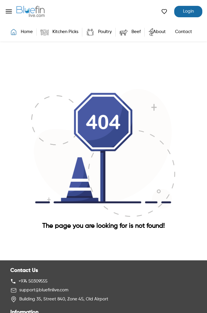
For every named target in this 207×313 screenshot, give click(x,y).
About (159, 32)
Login (188, 11)
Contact (183, 32)
